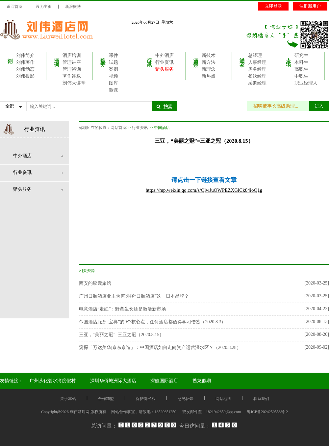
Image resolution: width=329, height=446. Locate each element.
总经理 (255, 55)
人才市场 (288, 56)
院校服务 (103, 56)
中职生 (301, 76)
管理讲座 (72, 62)
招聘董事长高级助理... (279, 106)
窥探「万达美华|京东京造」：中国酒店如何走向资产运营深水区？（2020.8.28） (160, 347)
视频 (113, 76)
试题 (113, 62)
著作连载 (72, 76)
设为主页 (44, 6)
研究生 (301, 55)
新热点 (208, 76)
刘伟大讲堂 (74, 83)
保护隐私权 (146, 398)
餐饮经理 (257, 76)
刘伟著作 (25, 62)
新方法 (208, 62)
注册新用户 (310, 6)
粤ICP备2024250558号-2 (267, 411)
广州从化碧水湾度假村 (53, 380)
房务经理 (257, 69)
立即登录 (273, 6)
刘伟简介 (25, 55)
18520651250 (165, 411)
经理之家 (242, 56)
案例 (113, 69)
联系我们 (261, 398)
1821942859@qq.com (223, 411)
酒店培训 (57, 56)
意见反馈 (185, 398)
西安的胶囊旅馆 (95, 283)
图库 (113, 83)
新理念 (208, 69)
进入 (319, 106)
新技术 (208, 55)
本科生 (301, 62)
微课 (113, 89)
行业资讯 (149, 56)
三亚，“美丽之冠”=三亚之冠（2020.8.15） (121, 334)
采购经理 (257, 83)
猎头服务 (164, 69)
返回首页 (14, 6)
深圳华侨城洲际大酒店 (113, 380)
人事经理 (257, 62)
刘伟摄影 (25, 76)
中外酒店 (164, 55)
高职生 (301, 69)
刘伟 (10, 55)
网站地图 (223, 398)
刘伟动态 (25, 69)
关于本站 (68, 398)
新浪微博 (73, 6)
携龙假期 (201, 380)
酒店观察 (196, 56)
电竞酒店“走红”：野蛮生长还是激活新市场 (122, 309)
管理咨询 (72, 69)
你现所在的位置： (95, 127)
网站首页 (118, 127)
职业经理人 (305, 83)
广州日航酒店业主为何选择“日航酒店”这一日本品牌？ (134, 296)
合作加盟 (106, 398)
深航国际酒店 (164, 380)
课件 (113, 55)
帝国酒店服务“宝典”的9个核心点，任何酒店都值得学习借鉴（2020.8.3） (152, 321)
